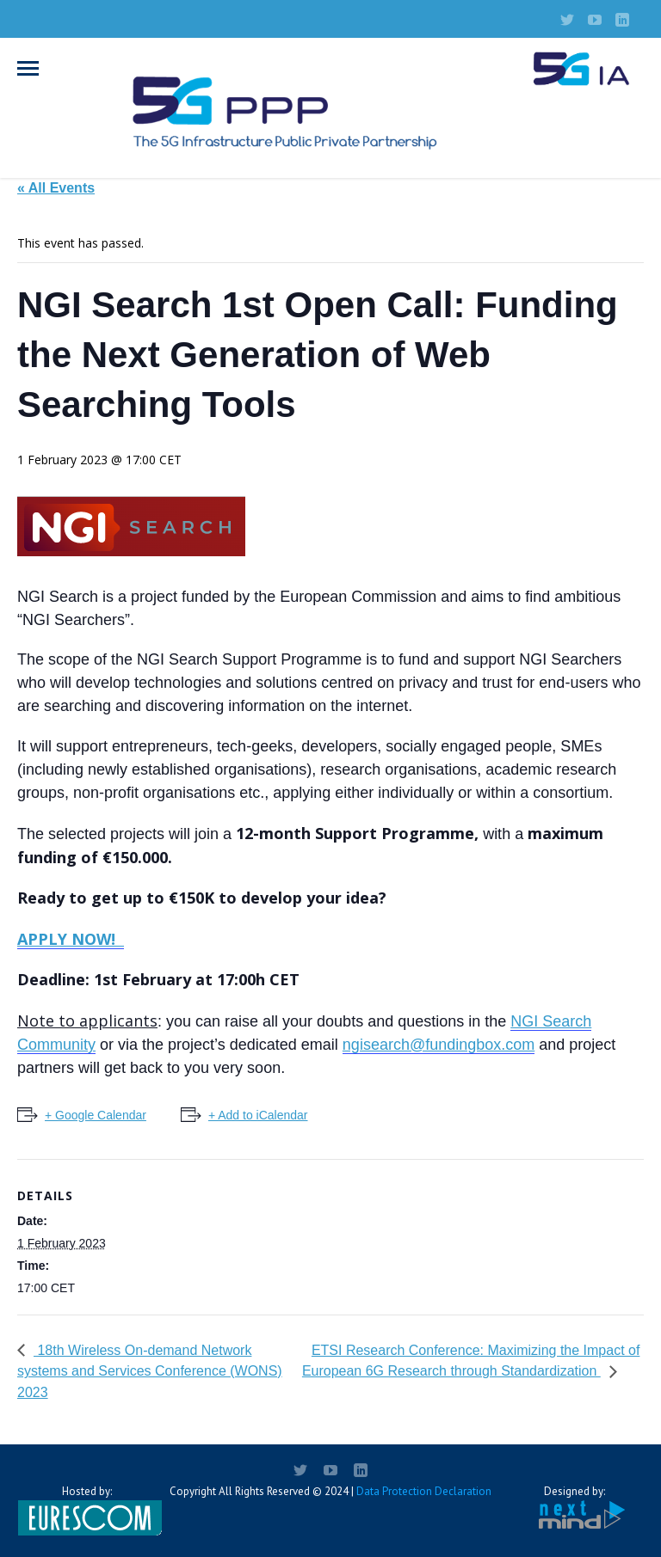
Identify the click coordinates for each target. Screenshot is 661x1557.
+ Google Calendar (95, 1115)
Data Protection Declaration (423, 1491)
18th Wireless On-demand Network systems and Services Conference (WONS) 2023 (149, 1372)
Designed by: (574, 1507)
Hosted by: (87, 1510)
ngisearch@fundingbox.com (438, 1044)
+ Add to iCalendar (258, 1115)
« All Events (56, 188)
